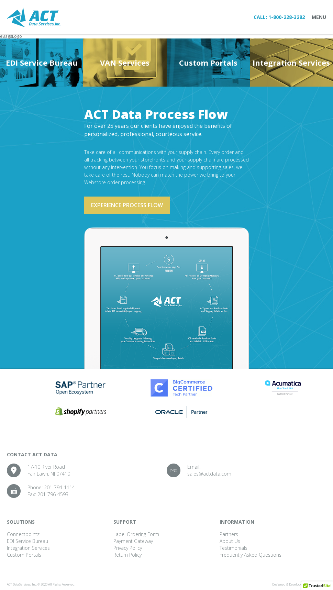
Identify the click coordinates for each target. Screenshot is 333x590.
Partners (229, 534)
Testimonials (233, 548)
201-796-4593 (52, 494)
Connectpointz (23, 534)
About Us (230, 541)
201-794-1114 (59, 487)
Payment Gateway (133, 541)
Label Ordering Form (136, 534)
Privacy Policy (127, 548)
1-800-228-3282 (286, 17)
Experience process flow (127, 205)
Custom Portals (208, 62)
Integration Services (291, 62)
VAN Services (124, 62)
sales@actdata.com (209, 473)
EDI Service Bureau (42, 62)
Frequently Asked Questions (250, 555)
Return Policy (127, 555)
